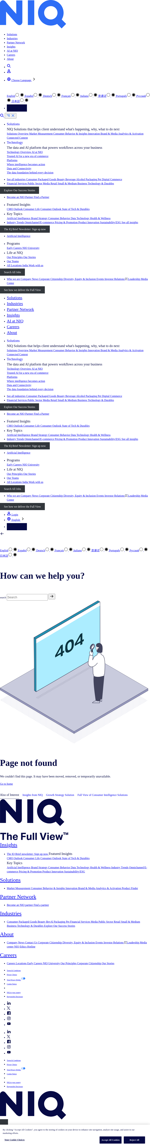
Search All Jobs (12, 272)
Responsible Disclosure (15, 997)
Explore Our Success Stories (19, 190)
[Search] (27, 597)
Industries (12, 38)
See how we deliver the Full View (22, 289)
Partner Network (16, 42)
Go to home (6, 783)
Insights (11, 46)
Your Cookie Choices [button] (18, 987)
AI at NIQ (12, 50)
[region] (75, 1136)
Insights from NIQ (32, 794)
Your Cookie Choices (14, 1139)
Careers (11, 54)
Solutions (12, 34)
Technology (15, 142)
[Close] (4, 1122)
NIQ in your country (14, 992)
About (10, 58)
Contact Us (17, 108)
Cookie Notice (12, 984)
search (3, 597)
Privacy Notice (12, 975)
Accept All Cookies (110, 1140)
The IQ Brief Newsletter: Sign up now (25, 229)
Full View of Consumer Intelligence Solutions (103, 794)
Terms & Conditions (14, 970)
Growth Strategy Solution (60, 794)
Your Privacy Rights (14, 980)
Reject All (134, 1140)
